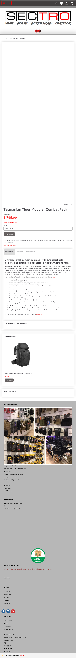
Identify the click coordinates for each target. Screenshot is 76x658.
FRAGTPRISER (8, 648)
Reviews (20, 252)
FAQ (5, 643)
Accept (22, 655)
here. (53, 277)
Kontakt (6, 623)
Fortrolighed (7, 626)
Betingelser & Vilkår (9, 634)
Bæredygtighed (8, 645)
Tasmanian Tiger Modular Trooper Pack (19, 373)
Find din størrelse (8, 640)
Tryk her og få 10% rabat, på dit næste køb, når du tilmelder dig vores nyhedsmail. (28, 569)
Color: (5, 225)
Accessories (30, 252)
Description (9, 252)
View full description (9, 245)
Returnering (7, 651)
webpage (39, 314)
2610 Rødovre (8, 491)
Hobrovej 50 (7, 488)
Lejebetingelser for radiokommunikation (15, 637)
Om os (5, 632)
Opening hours (8, 621)
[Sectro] (38, 17)
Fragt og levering (8, 629)
